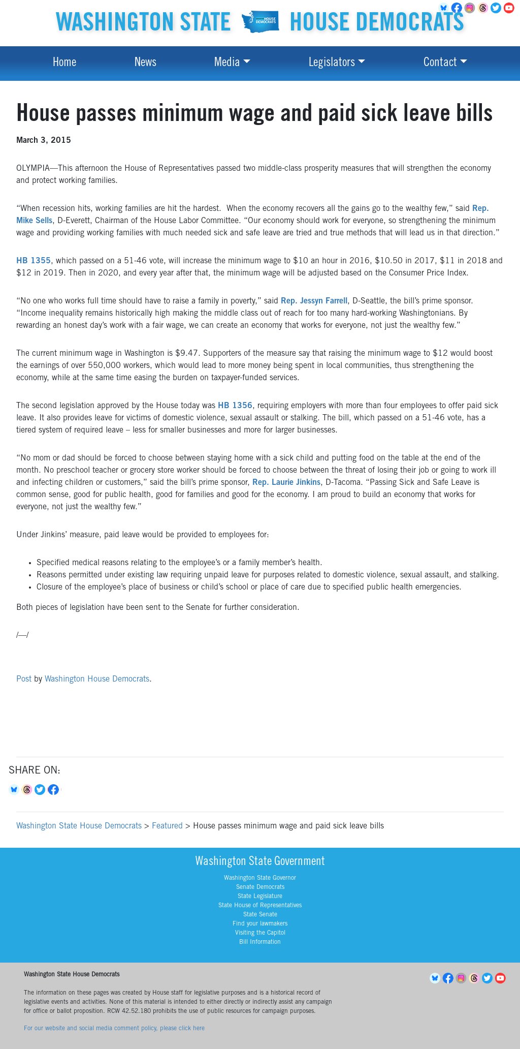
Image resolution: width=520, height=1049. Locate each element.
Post (23, 679)
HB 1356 (235, 406)
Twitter (497, 8)
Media (227, 63)
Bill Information (260, 942)
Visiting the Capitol (260, 933)
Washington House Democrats (97, 679)
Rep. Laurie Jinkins (286, 483)
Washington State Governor (260, 878)
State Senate (260, 915)
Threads (484, 8)
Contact (440, 63)
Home (64, 63)
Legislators (332, 63)
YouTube (510, 8)
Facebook (54, 789)
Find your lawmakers (260, 924)
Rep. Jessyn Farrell (314, 301)
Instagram (471, 8)
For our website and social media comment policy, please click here (114, 1029)
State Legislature (260, 896)
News (145, 63)
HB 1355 (33, 261)
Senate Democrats (260, 887)
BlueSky (436, 978)
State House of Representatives (260, 906)
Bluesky (15, 789)
